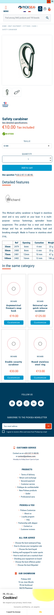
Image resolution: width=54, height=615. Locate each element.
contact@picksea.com (26, 456)
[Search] (27, 17)
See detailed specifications (14, 122)
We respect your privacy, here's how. (17, 603)
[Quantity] (27, 159)
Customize (13, 322)
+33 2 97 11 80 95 (24, 174)
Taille (27, 141)
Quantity (27, 154)
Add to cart (27, 167)
